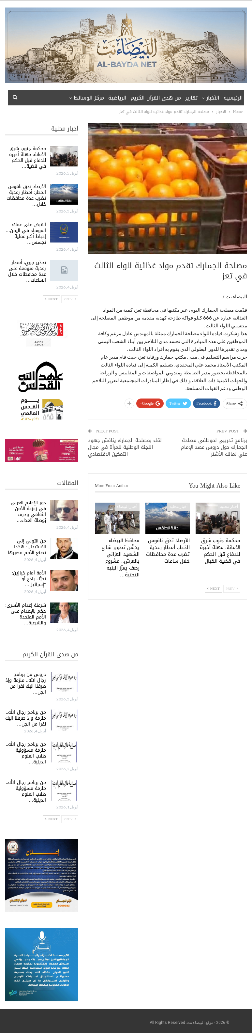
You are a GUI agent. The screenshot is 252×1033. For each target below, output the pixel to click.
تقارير (191, 98)
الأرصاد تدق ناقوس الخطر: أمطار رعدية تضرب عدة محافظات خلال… (26, 195)
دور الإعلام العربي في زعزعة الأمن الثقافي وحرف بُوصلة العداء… (28, 511)
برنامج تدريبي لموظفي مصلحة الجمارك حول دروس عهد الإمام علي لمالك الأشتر (214, 447)
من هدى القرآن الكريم (156, 98)
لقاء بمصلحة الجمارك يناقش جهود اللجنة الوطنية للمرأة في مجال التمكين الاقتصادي (125, 447)
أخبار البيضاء (127, 506)
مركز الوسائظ (89, 98)
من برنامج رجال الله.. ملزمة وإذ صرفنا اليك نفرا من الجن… (25, 718)
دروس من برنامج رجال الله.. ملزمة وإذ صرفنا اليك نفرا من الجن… (26, 683)
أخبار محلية (229, 506)
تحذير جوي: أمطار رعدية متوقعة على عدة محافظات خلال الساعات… (27, 271)
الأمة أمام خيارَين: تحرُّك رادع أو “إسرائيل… (29, 579)
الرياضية (117, 98)
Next (213, 588)
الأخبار (212, 98)
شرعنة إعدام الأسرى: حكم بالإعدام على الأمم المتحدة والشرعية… (25, 614)
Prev (232, 588)
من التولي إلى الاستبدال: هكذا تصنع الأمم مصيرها (27, 547)
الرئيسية (233, 98)
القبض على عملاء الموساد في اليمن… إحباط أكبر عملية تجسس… (26, 233)
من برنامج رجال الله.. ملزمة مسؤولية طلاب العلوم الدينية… (26, 753)
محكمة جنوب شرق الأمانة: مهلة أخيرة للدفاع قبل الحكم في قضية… (27, 157)
